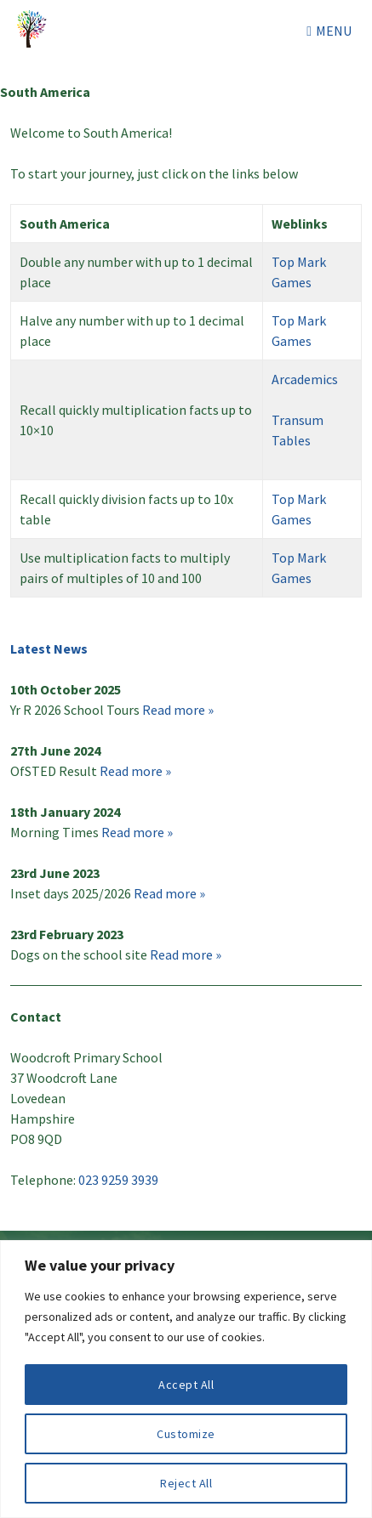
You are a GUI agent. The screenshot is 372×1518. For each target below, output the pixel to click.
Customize (186, 1434)
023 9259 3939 (118, 1179)
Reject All (186, 1483)
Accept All (186, 1384)
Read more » (178, 709)
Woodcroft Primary (34, 30)
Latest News (49, 648)
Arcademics (305, 379)
